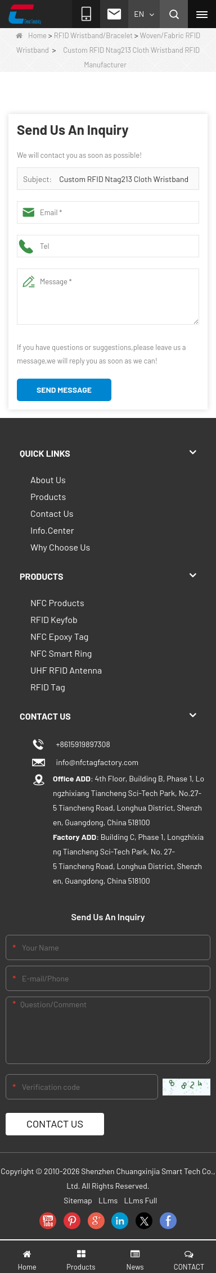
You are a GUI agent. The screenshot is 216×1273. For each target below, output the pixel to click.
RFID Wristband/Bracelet (93, 35)
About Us (48, 479)
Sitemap (78, 1200)
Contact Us (51, 513)
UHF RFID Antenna (66, 670)
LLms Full (140, 1200)
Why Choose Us (60, 547)
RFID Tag (47, 686)
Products (48, 496)
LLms (108, 1200)
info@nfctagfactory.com (95, 762)
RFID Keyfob (54, 619)
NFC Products (57, 602)
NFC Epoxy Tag (59, 636)
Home (31, 35)
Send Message (64, 389)
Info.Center (52, 530)
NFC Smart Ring (61, 653)
